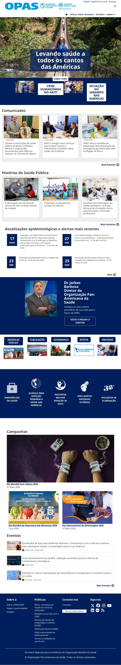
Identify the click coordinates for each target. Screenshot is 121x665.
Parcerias (107, 339)
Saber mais (60, 78)
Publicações (37, 339)
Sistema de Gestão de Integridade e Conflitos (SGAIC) (45, 623)
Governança (61, 339)
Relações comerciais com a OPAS (46, 615)
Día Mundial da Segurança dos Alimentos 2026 (33, 525)
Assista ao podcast (13, 341)
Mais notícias (108, 164)
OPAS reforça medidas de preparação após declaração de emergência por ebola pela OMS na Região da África (99, 147)
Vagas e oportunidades (17, 608)
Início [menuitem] (66, 15)
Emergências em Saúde (12, 399)
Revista (84, 339)
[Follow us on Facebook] (98, 606)
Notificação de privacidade (46, 629)
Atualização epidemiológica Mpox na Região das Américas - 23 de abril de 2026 (38, 258)
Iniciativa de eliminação (108, 399)
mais (109, 274)
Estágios (10, 612)
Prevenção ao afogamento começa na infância (57, 204)
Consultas (66, 605)
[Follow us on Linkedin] (92, 611)
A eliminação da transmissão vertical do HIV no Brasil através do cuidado (21, 205)
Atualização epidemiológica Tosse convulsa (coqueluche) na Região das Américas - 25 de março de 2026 (93, 260)
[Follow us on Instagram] (103, 606)
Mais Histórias (107, 224)
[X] (93, 606)
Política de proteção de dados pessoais (45, 633)
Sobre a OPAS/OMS (15, 605)
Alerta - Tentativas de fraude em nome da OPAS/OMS (44, 608)
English (86, 1)
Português (103, 1)
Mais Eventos (103, 585)
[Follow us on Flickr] (97, 611)
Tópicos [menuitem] (73, 14)
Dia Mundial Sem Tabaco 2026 (22, 484)
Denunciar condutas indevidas (74, 611)
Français (112, 1)
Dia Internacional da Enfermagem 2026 (83, 525)
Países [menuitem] (80, 14)
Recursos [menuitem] (88, 14)
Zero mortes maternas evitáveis (84, 399)
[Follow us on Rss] (102, 611)
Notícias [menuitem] (100, 14)
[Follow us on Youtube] (109, 606)
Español (94, 1)
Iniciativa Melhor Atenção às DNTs (60, 399)
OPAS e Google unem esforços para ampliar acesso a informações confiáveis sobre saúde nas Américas (59, 147)
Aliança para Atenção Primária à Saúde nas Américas (36, 399)
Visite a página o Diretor (80, 321)
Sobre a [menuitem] (110, 14)
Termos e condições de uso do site (45, 640)
